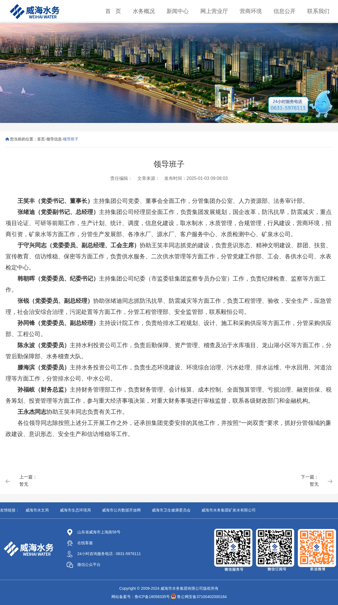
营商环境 (251, 11)
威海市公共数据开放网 (121, 510)
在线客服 (79, 543)
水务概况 (144, 11)
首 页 (113, 11)
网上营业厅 (214, 11)
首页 (41, 139)
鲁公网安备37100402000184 (202, 596)
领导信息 (54, 139)
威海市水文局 (37, 510)
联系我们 (318, 11)
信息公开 (284, 11)
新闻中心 (178, 11)
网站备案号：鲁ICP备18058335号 (140, 596)
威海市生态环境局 (75, 510)
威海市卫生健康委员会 (171, 510)
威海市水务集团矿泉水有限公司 (228, 510)
